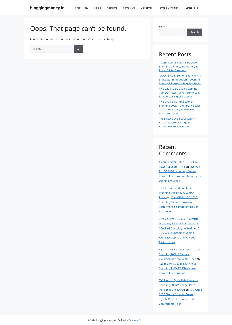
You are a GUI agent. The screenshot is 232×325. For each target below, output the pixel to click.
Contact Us (129, 7)
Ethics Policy (192, 7)
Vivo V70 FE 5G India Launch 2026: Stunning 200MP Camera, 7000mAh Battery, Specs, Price (180, 254)
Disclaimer (146, 7)
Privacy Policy (81, 7)
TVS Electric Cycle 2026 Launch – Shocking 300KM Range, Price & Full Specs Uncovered (178, 285)
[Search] (78, 49)
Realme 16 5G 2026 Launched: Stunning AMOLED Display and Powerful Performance (177, 268)
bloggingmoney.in (47, 7)
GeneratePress (136, 320)
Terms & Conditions (169, 7)
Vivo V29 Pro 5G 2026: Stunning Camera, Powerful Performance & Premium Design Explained (179, 92)
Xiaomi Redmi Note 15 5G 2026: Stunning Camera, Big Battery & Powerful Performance (178, 66)
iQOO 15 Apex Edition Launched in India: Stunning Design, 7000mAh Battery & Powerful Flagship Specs (180, 79)
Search (163, 26)
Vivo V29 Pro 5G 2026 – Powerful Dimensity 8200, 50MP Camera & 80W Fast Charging (179, 223)
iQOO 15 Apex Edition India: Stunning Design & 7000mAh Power (176, 192)
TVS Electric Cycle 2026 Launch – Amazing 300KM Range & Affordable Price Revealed (178, 122)
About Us (112, 7)
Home (97, 7)
